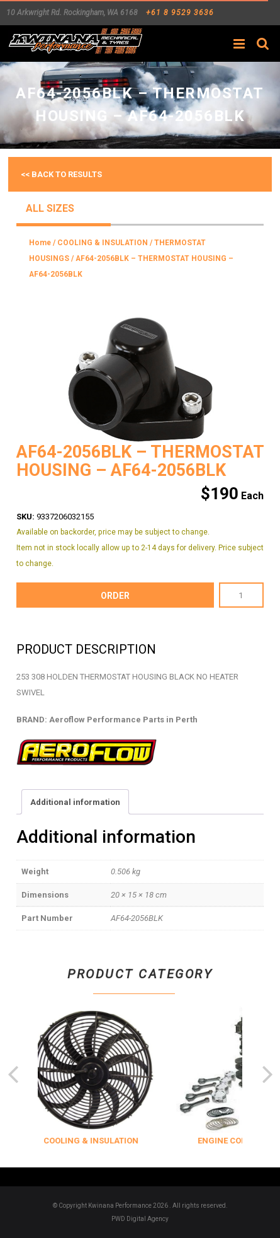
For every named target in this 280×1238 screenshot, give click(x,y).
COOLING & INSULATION (102, 242)
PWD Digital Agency (140, 1218)
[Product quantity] (241, 595)
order (115, 596)
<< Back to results (61, 174)
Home (40, 242)
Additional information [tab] (75, 802)
